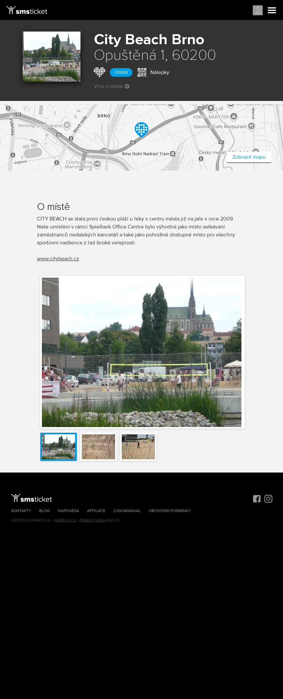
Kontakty (21, 510)
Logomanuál (127, 510)
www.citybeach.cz (58, 258)
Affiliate (96, 510)
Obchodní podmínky (170, 510)
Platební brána (92, 520)
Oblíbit (121, 72)
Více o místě (111, 86)
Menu (272, 10)
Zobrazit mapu (249, 157)
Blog (44, 510)
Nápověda (68, 510)
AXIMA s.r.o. (65, 520)
